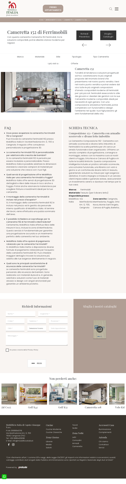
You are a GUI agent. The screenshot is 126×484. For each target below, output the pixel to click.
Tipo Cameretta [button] (101, 56)
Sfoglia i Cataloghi (108, 35)
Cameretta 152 (81, 20)
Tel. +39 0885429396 (15, 438)
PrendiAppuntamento (53, 9)
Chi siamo (103, 441)
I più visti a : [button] (53, 63)
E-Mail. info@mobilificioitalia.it (19, 441)
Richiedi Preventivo (84, 35)
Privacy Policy (33, 350)
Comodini (76, 440)
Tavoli (75, 425)
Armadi (75, 443)
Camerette (68, 20)
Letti (74, 437)
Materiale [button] (40, 56)
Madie (49, 444)
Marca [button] (20, 56)
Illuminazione (105, 429)
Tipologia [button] (76, 56)
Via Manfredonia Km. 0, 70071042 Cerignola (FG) (18, 434)
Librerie (49, 441)
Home (41, 20)
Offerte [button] (74, 63)
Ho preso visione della (24, 350)
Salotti (49, 447)
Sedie (74, 428)
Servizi (101, 447)
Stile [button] (58, 56)
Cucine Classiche (54, 432)
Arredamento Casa (54, 20)
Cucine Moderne (53, 429)
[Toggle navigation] (116, 8)
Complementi (105, 432)
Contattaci (104, 444)
